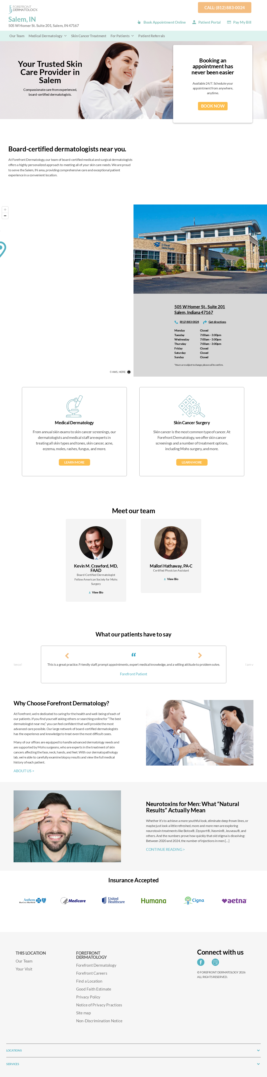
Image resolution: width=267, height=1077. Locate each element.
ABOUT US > (24, 770)
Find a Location (89, 981)
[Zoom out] (5, 216)
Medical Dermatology (48, 36)
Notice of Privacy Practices (99, 1004)
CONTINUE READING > (165, 849)
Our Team (16, 36)
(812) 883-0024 (189, 322)
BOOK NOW (213, 106)
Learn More (74, 462)
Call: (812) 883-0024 (224, 7)
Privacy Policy (88, 996)
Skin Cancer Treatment (88, 36)
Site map (83, 1012)
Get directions (217, 322)
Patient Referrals (151, 36)
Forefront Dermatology (96, 965)
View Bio (96, 592)
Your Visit (24, 969)
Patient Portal (209, 22)
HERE (122, 372)
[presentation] (72, 655)
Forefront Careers (91, 973)
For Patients (122, 36)
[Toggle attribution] (128, 372)
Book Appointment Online (165, 22)
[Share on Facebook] (202, 963)
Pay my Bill (242, 22)
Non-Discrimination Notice (99, 1020)
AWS (115, 372)
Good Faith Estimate (93, 989)
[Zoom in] (5, 210)
